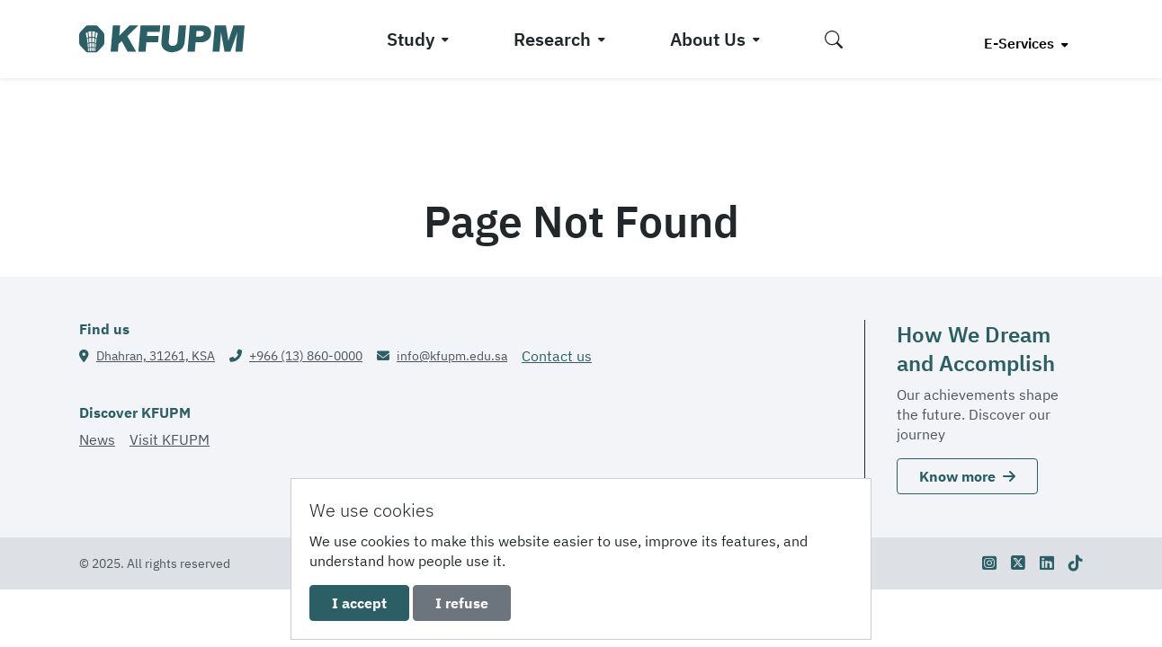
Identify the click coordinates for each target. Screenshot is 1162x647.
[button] (834, 39)
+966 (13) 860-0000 (305, 356)
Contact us (557, 356)
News (97, 439)
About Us (708, 39)
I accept (359, 603)
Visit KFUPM (170, 439)
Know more (967, 476)
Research (552, 39)
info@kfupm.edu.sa (452, 356)
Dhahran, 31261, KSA (155, 356)
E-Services (1021, 43)
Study (410, 39)
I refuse (461, 603)
